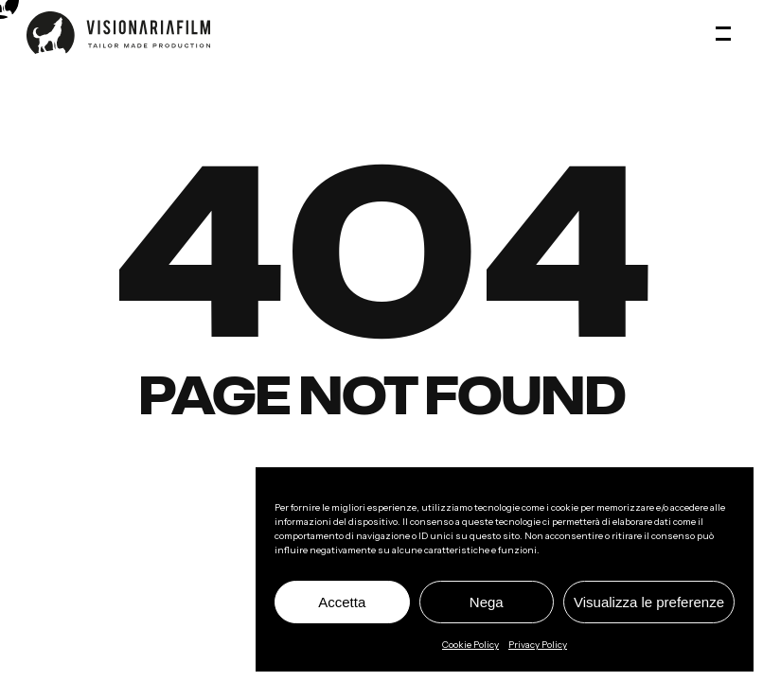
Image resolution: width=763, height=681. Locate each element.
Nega (487, 602)
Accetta (341, 602)
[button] (726, 33)
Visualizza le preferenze (649, 602)
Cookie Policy (470, 644)
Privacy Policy (537, 644)
